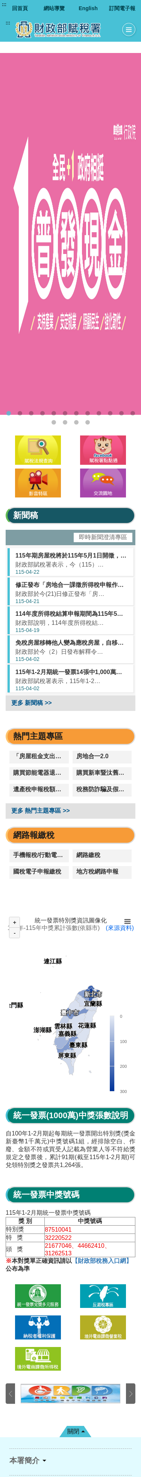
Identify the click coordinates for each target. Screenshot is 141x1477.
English (88, 8)
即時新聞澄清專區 (103, 537)
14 (65, 422)
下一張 (130, 1393)
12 (132, 413)
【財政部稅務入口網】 (102, 1261)
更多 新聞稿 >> (31, 703)
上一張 (10, 1393)
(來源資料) (120, 928)
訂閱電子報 (122, 8)
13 (54, 422)
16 (87, 422)
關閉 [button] (73, 1431)
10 (110, 413)
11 (121, 413)
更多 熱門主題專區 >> (40, 810)
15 (76, 422)
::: (4, 4)
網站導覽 (54, 8)
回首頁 (20, 8)
